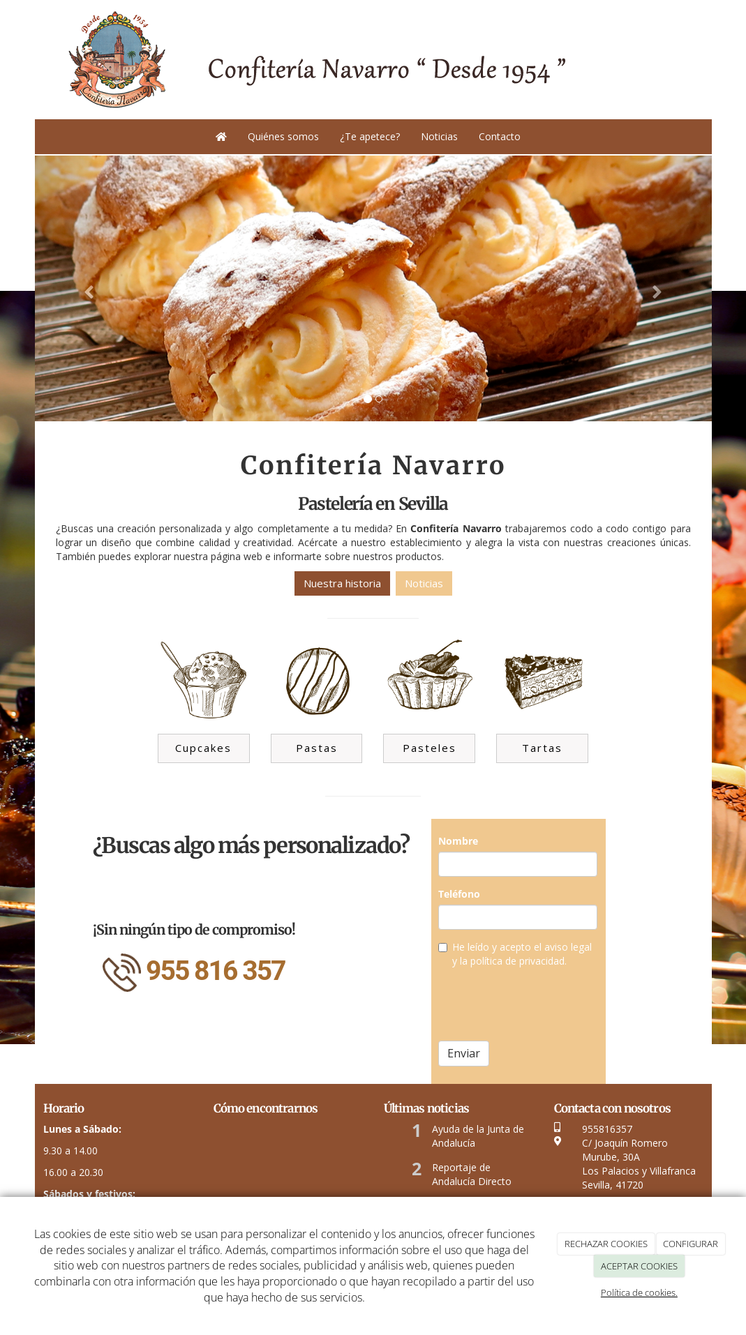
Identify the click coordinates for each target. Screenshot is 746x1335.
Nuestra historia (342, 583)
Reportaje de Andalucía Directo (472, 1174)
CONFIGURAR (690, 1243)
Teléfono (459, 893)
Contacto (500, 136)
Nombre (458, 840)
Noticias (439, 136)
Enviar (463, 1053)
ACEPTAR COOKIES (639, 1266)
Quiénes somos (283, 136)
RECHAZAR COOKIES (606, 1243)
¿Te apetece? (370, 136)
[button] (86, 288)
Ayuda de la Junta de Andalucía (478, 1135)
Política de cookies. (639, 1292)
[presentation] (544, 1003)
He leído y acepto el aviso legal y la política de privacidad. (515, 953)
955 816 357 (215, 971)
